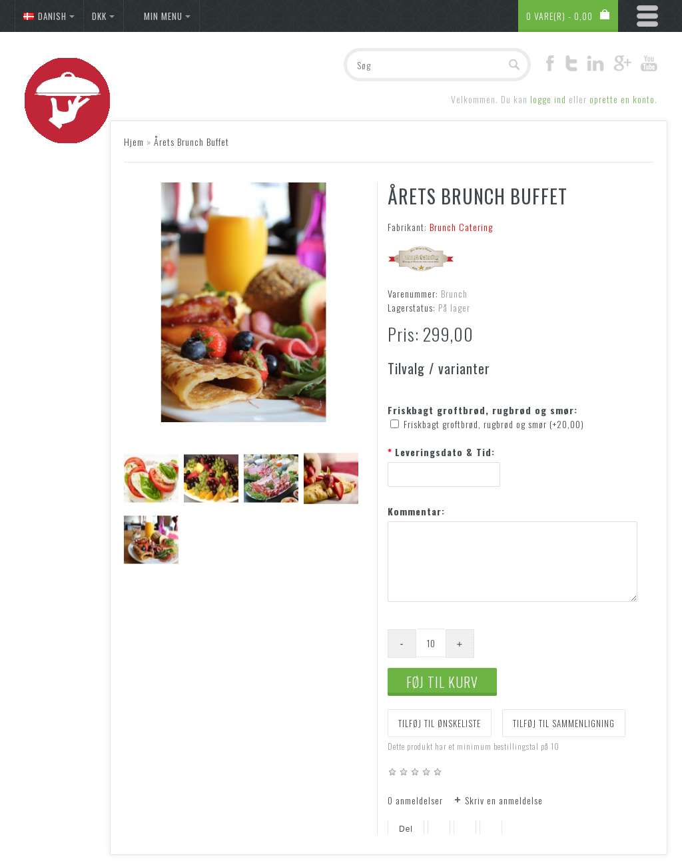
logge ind (548, 99)
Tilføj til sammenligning (564, 723)
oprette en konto (622, 99)
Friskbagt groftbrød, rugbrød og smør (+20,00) (494, 424)
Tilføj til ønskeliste (439, 723)
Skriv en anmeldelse (504, 800)
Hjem (134, 141)
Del (406, 829)
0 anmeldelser (415, 800)
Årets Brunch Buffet (191, 141)
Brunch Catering (461, 227)
